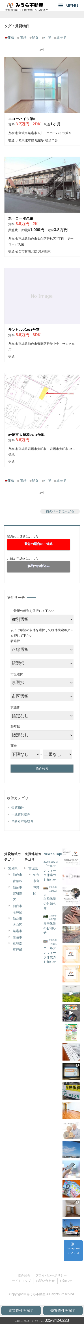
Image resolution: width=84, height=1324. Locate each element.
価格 (9, 37)
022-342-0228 (57, 1320)
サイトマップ (21, 1281)
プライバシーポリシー (51, 1275)
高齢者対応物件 (22, 821)
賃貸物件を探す (21, 1310)
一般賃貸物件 (20, 814)
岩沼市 (17, 937)
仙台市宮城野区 (17, 893)
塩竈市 (17, 931)
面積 (22, 37)
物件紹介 (24, 1275)
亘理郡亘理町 (17, 946)
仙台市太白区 (17, 921)
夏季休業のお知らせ (49, 928)
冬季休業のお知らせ (49, 903)
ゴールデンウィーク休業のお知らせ (49, 872)
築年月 (60, 37)
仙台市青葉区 (17, 878)
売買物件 (17, 807)
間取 (34, 37)
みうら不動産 (36, 1294)
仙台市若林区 (17, 909)
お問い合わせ (45, 1281)
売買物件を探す (62, 1310)
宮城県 (12, 868)
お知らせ (66, 1281)
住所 (46, 37)
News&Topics (54, 854)
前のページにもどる (60, 511)
